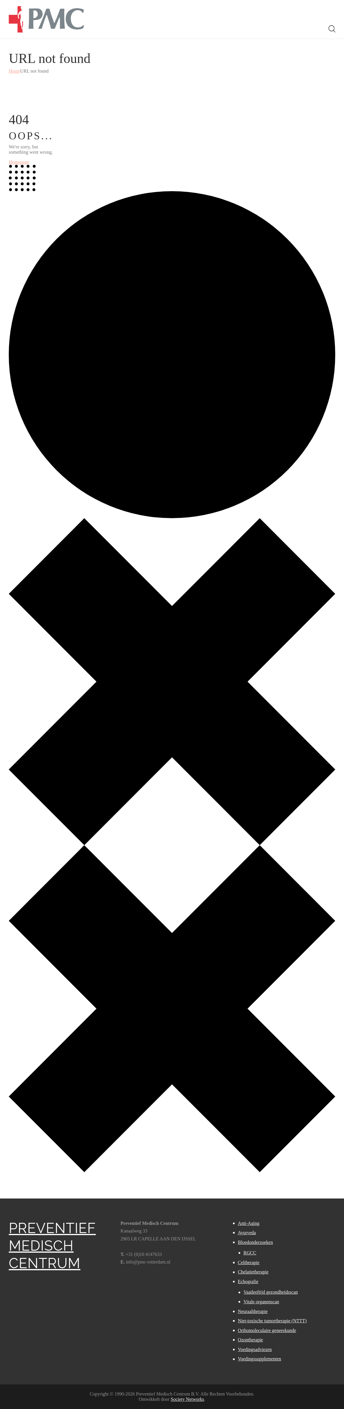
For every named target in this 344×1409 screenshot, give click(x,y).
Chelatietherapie (253, 1271)
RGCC (249, 1252)
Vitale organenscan (261, 1301)
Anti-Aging (249, 1223)
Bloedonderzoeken (255, 1242)
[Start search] (331, 29)
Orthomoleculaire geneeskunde (267, 1330)
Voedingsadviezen (255, 1349)
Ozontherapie (250, 1339)
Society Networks (187, 1399)
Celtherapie (249, 1262)
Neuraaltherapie (253, 1311)
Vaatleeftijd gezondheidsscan (270, 1292)
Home (14, 71)
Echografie (248, 1281)
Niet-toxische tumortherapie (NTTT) (272, 1320)
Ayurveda (247, 1232)
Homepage (19, 162)
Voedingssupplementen (259, 1358)
